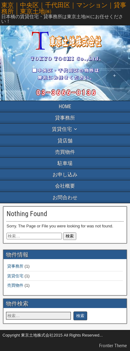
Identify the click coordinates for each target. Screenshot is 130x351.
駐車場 (65, 163)
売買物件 (65, 152)
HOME (65, 106)
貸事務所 (65, 118)
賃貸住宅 (62, 129)
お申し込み (65, 175)
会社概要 (65, 186)
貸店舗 (65, 141)
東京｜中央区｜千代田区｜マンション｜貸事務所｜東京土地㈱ (63, 8)
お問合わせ (65, 197)
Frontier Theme (113, 345)
